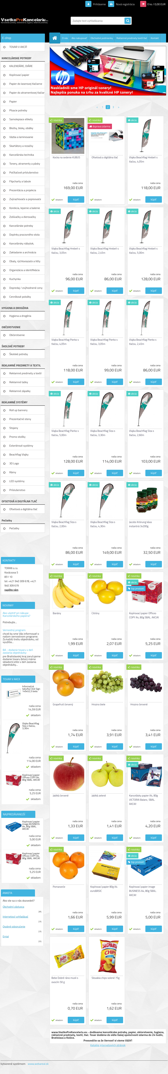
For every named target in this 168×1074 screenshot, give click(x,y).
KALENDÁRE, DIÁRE (21, 66)
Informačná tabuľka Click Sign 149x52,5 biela (31, 688)
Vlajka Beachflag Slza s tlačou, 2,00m (64, 524)
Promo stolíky (17, 437)
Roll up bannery (18, 410)
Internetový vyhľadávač (15, 917)
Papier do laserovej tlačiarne (25, 84)
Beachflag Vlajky (19, 454)
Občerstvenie (17, 335)
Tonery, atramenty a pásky (24, 163)
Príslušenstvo (17, 490)
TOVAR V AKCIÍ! (18, 47)
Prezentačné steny (20, 419)
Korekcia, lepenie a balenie (24, 208)
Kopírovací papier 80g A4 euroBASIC (104, 889)
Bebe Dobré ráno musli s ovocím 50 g (65, 980)
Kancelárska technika (21, 155)
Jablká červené (61, 796)
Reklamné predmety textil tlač (131, 38)
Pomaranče (59, 887)
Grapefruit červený (63, 704)
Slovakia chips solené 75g (106, 978)
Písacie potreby (18, 110)
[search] (127, 21)
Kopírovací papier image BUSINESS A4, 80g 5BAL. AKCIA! (31, 825)
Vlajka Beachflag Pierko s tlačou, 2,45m (143, 342)
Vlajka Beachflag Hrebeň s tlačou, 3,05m (66, 251)
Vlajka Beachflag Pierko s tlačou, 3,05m (104, 342)
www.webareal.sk (38, 1064)
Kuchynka (15, 279)
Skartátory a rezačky (21, 146)
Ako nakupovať (79, 38)
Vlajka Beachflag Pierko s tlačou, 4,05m (65, 342)
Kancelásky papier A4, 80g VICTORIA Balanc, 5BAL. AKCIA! (143, 800)
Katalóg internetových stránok (107, 1045)
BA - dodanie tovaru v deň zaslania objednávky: (18, 651)
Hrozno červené (139, 704)
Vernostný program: (14, 630)
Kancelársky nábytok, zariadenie (21, 244)
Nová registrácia (125, 4)
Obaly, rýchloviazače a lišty (24, 261)
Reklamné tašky (18, 382)
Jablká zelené (99, 796)
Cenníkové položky (20, 297)
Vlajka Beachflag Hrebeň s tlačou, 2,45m (104, 251)
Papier (13, 101)
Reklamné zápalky (20, 391)
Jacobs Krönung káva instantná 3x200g (140, 524)
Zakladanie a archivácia (22, 252)
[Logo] (24, 20)
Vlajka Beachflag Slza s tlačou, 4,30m (102, 524)
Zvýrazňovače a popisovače (25, 199)
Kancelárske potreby (21, 226)
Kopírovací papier (19, 75)
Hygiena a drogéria (20, 316)
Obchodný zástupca (13, 907)
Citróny (95, 613)
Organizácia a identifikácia (24, 270)
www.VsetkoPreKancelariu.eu (69, 1032)
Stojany (13, 428)
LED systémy (17, 481)
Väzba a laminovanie (21, 137)
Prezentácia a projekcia (22, 190)
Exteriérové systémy (21, 445)
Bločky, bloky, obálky (21, 128)
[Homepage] (56, 38)
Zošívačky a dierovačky (22, 217)
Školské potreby (18, 354)
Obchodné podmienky (102, 38)
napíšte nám (11, 590)
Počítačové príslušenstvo (23, 172)
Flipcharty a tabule (20, 181)
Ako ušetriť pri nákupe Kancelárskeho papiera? (16, 614)
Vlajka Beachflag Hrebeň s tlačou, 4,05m (143, 159)
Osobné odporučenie (14, 927)
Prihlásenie (99, 4)
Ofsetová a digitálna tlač (23, 509)
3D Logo (14, 463)
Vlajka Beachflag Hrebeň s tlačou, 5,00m (143, 251)
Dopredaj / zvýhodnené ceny (26, 288)
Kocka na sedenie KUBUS (66, 157)
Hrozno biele (98, 704)
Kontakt (155, 38)
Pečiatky (14, 528)
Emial (6, 936)
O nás (65, 38)
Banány (57, 613)
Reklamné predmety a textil (25, 373)
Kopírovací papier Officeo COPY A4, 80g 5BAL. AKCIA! (31, 777)
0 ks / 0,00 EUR (156, 4)
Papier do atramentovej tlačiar (27, 92)
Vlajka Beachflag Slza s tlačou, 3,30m (30, 726)
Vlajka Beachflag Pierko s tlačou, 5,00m (65, 433)
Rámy (12, 472)
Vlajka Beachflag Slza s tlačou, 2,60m (141, 433)
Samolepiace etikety (21, 119)
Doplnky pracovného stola (24, 234)
